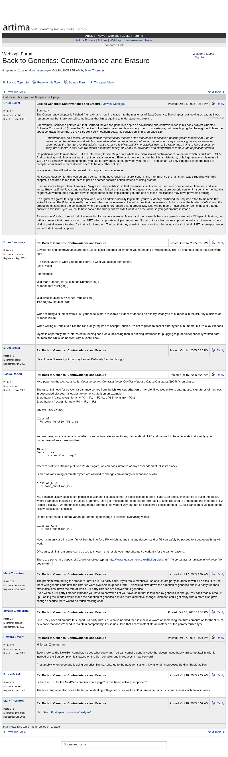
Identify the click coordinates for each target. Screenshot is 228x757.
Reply (220, 103)
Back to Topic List (18, 82)
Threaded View (104, 82)
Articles (90, 35)
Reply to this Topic (49, 82)
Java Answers (133, 40)
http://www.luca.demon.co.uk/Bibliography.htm (139, 559)
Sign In (199, 57)
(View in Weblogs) (112, 103)
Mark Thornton (94, 70)
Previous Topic (16, 92)
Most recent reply (39, 70)
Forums (138, 35)
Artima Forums (85, 40)
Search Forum (78, 82)
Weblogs (113, 35)
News (101, 35)
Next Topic (214, 92)
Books (126, 35)
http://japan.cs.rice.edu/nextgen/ (70, 712)
